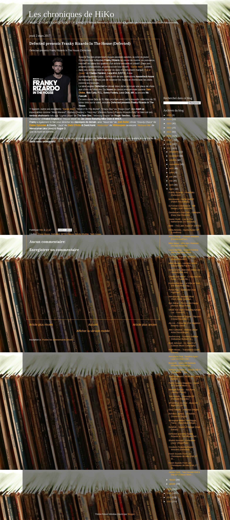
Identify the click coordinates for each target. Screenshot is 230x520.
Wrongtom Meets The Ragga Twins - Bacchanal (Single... (183, 421)
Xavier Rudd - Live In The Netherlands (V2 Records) (182, 220)
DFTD (63, 234)
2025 (169, 115)
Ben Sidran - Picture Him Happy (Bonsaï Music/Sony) (183, 304)
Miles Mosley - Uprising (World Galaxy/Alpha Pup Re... (183, 264)
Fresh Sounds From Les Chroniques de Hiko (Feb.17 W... (183, 456)
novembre (174, 156)
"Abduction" (103, 125)
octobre (173, 160)
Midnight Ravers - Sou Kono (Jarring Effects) (182, 390)
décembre (174, 152)
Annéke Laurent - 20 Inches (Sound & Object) (182, 415)
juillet (172, 172)
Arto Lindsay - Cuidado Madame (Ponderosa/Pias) (184, 237)
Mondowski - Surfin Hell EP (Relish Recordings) (181, 200)
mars (172, 189)
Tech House (95, 234)
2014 (169, 497)
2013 (169, 501)
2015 (169, 493)
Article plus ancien (145, 324)
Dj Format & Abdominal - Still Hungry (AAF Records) (182, 207)
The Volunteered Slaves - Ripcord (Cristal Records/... (185, 317)
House (71, 234)
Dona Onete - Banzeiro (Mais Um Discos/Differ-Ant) (184, 271)
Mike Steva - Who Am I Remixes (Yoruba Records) (184, 244)
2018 (169, 144)
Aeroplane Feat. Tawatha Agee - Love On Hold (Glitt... (184, 357)
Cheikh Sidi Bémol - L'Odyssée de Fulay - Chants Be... (185, 277)
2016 (169, 489)
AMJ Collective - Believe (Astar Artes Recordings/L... (183, 331)
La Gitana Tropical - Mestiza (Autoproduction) (182, 257)
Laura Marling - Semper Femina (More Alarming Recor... (183, 251)
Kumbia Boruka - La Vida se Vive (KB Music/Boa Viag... (184, 284)
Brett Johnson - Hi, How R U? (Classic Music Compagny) (182, 344)
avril (171, 185)
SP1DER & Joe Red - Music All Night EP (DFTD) (183, 404)
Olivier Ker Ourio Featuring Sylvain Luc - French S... (185, 311)
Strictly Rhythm (82, 234)
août (171, 168)
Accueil (93, 324)
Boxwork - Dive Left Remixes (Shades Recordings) (182, 364)
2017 (169, 148)
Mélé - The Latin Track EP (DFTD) (185, 226)
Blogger (131, 514)
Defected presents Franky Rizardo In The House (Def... (183, 435)
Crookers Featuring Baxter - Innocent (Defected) (182, 448)
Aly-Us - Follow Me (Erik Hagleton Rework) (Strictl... (184, 324)
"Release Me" (144, 125)
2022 (169, 128)
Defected (55, 234)
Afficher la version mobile (93, 331)
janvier (172, 484)
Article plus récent (41, 324)
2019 (169, 140)
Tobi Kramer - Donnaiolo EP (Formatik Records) (182, 397)
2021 (169, 132)
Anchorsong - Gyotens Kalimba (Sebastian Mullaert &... (183, 337)
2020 (169, 136)
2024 (169, 119)
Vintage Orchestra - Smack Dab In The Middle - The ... (185, 370)
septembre (174, 164)
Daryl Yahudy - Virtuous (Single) (184, 409)
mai (171, 181)
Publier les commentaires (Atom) (57, 340)
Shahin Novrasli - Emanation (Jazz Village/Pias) (182, 441)
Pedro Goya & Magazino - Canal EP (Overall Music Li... (184, 384)
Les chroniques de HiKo (71, 14)
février (172, 480)
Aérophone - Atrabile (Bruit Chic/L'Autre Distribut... (181, 297)
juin (171, 176)
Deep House (44, 234)
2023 (169, 123)
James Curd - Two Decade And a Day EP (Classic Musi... (184, 473)
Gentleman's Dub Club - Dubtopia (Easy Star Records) (184, 213)
